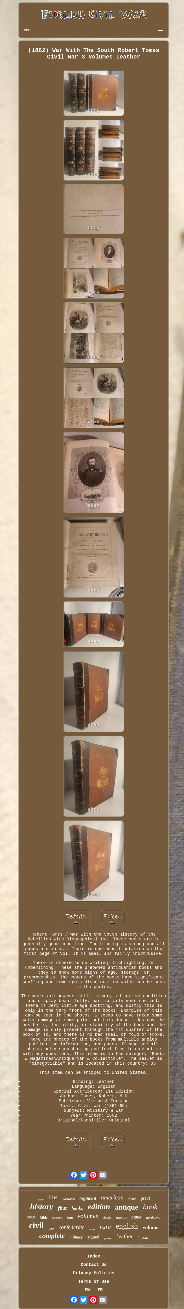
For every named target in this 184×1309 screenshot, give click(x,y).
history (41, 1206)
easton (121, 1217)
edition (99, 1206)
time (51, 1228)
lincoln (143, 1237)
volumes (88, 1215)
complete (52, 1235)
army (92, 1229)
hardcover (153, 1217)
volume (150, 1227)
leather (125, 1236)
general (108, 1238)
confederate (72, 1227)
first (62, 1208)
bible (43, 1217)
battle (136, 1217)
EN (87, 1290)
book (150, 1207)
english (127, 1226)
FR (100, 1290)
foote (132, 1199)
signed (93, 1236)
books (77, 1208)
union (41, 1199)
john (70, 1217)
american (112, 1197)
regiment (88, 1198)
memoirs (57, 1217)
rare (105, 1226)
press (31, 1217)
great (145, 1198)
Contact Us (94, 1264)
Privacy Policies (94, 1273)
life (52, 1197)
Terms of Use (93, 1281)
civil (36, 1225)
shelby (107, 1217)
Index (93, 1256)
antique (126, 1207)
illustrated (68, 1199)
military (76, 1237)
